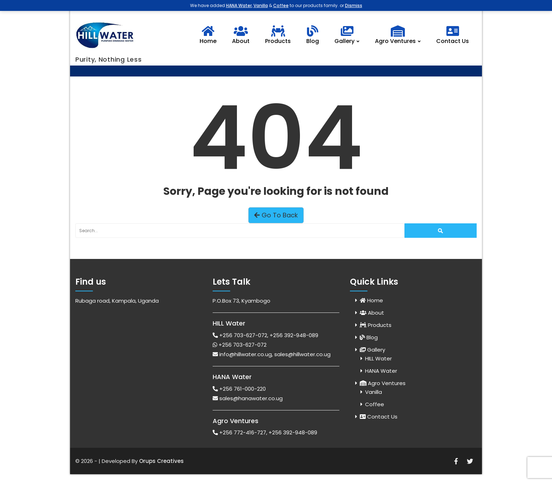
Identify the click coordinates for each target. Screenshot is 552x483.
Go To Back (276, 215)
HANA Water (381, 370)
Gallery (348, 35)
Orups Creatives (161, 461)
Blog (312, 35)
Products (278, 35)
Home (208, 35)
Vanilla (373, 392)
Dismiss (353, 5)
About (241, 35)
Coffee (374, 404)
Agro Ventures (399, 35)
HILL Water (378, 358)
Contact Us (452, 35)
